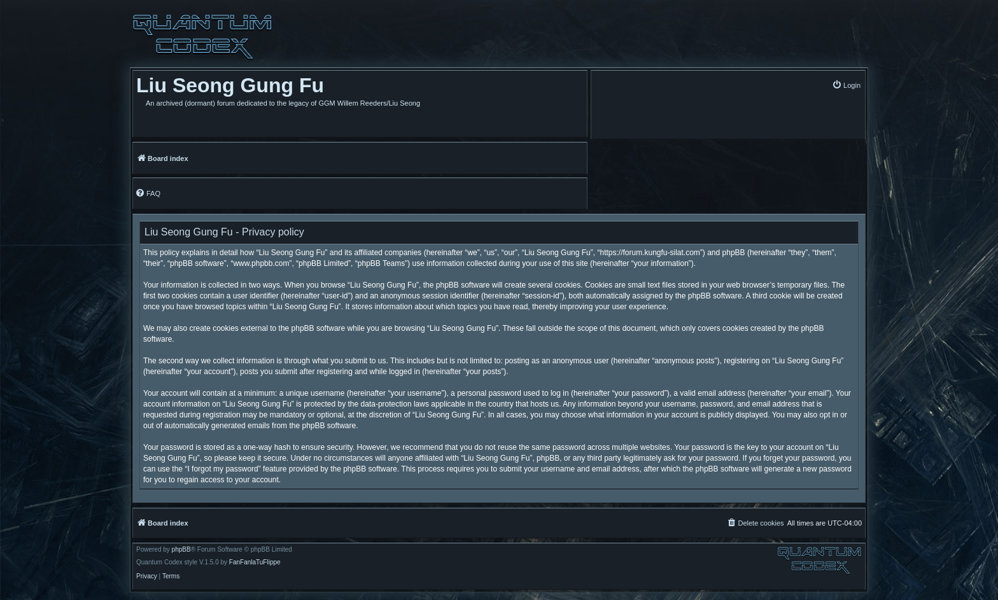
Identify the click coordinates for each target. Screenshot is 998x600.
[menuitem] (846, 85)
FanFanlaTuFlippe (255, 562)
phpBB (181, 550)
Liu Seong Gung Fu (230, 85)
